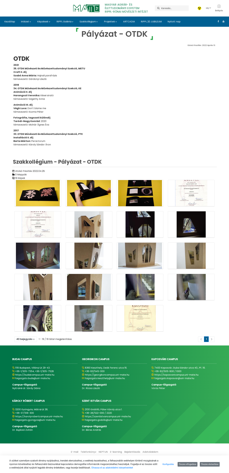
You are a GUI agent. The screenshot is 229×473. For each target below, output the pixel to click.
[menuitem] (74, 452)
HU (208, 8)
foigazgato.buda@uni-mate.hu (32, 378)
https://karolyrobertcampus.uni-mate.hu (39, 416)
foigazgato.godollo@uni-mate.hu (103, 420)
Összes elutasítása (209, 464)
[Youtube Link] (222, 21)
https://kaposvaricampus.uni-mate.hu (176, 374)
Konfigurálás (168, 464)
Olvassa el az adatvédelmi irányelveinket (112, 467)
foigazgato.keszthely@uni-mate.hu (105, 378)
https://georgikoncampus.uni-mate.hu (107, 374)
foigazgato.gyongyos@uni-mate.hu (35, 420)
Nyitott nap (174, 21)
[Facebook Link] (217, 21)
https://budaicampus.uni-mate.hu (34, 374)
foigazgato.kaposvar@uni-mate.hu (174, 378)
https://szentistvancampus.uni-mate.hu (108, 416)
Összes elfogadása (187, 464)
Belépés (219, 8)
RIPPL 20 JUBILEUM (151, 21)
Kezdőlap (9, 21)
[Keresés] (175, 8)
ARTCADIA (129, 21)
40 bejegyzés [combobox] (26, 339)
